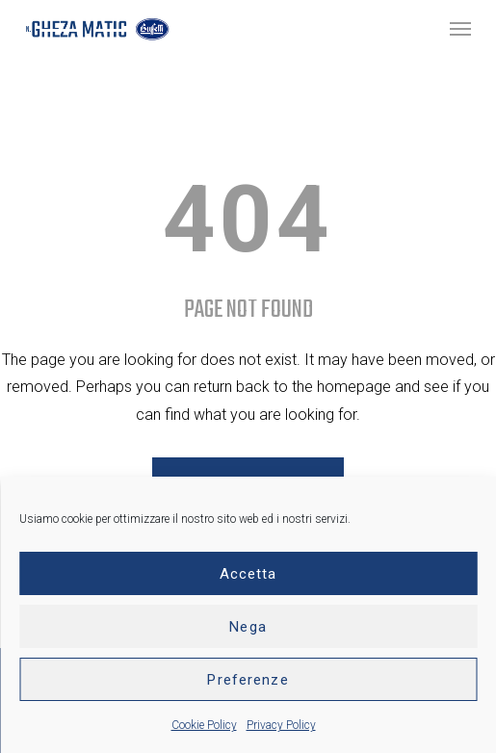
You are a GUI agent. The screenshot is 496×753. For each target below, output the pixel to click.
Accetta (248, 574)
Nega (248, 627)
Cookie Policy (204, 725)
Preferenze (247, 679)
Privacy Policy (281, 725)
